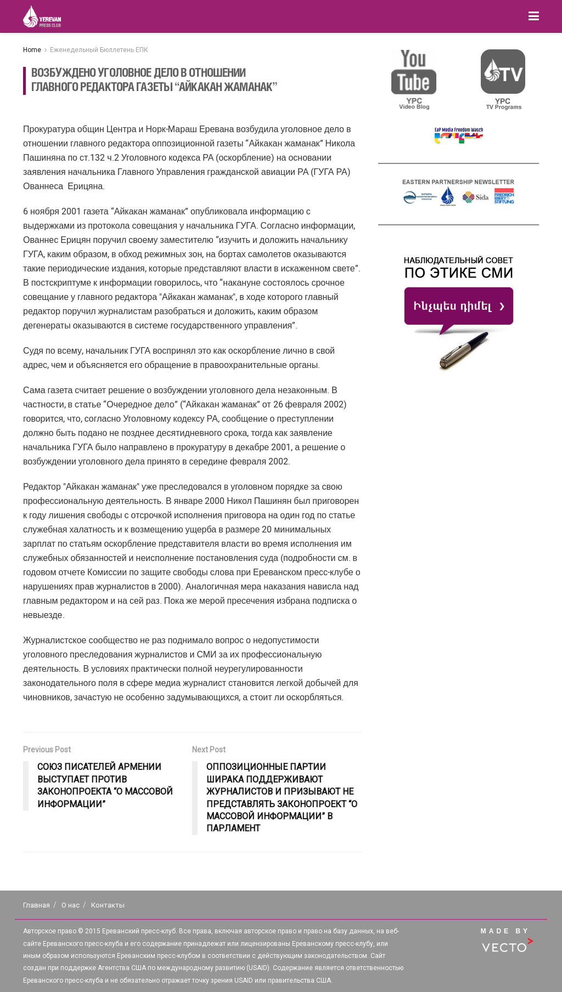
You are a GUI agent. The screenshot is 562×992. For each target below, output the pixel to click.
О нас (70, 905)
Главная (36, 905)
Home (32, 50)
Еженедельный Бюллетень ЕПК (99, 50)
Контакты (108, 905)
